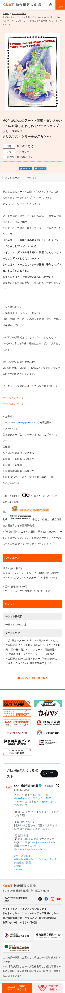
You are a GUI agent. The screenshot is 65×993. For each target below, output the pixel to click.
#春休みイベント (34, 859)
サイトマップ (10, 908)
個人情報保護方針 (12, 917)
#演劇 (17, 862)
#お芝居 (26, 862)
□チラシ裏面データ (13, 404)
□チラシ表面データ (13, 398)
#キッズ (18, 855)
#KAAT (18, 869)
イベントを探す (19, 13)
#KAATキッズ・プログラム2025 (32, 798)
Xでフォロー (48, 773)
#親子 (27, 855)
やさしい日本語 (28, 922)
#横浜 (17, 865)
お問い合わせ (10, 922)
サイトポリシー (11, 913)
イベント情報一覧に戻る (33, 678)
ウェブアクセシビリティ (33, 908)
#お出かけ (50, 859)
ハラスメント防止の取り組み (40, 917)
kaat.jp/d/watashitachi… (44, 842)
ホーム (6, 13)
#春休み (18, 859)
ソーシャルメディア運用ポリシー (40, 913)
